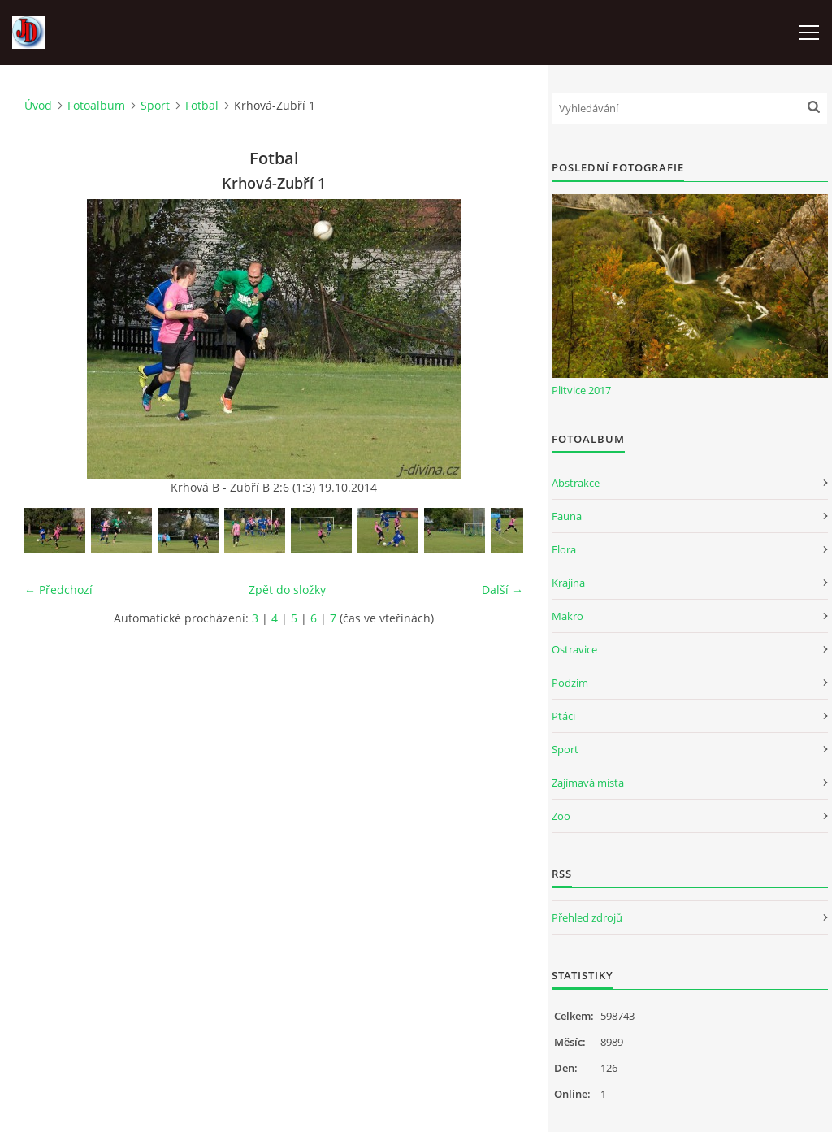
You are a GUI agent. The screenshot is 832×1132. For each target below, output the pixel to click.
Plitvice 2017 (581, 390)
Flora (564, 549)
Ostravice (574, 649)
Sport (155, 105)
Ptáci (563, 716)
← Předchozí (58, 589)
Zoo (561, 816)
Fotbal (202, 105)
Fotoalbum (96, 105)
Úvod (38, 105)
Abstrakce (576, 482)
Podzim (570, 682)
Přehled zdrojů (587, 917)
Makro (567, 616)
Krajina (568, 582)
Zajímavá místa (588, 782)
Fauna (567, 516)
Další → (502, 589)
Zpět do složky (287, 589)
